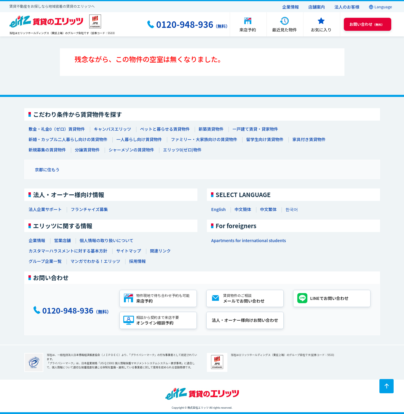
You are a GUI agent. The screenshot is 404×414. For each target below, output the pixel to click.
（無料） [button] (366, 24)
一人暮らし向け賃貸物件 (139, 139)
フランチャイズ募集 (89, 209)
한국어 (291, 209)
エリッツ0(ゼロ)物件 (182, 150)
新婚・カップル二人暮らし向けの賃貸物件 (68, 139)
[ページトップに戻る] (386, 386)
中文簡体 (242, 209)
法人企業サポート (45, 209)
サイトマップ (128, 251)
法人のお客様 (346, 7)
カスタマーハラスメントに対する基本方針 (68, 251)
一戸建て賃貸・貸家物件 (255, 129)
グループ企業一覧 (45, 261)
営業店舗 (62, 240)
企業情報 (290, 7)
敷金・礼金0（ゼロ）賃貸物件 (57, 129)
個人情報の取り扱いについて (107, 240)
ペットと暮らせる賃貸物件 (165, 129)
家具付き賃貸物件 (309, 139)
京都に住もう (47, 169)
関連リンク (160, 251)
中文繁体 (268, 209)
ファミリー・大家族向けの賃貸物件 (204, 139)
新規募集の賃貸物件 (47, 150)
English (218, 209)
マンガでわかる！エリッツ (95, 261)
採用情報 (137, 261)
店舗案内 (316, 7)
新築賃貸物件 (211, 129)
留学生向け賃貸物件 (265, 139)
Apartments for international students (248, 240)
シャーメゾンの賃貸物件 (131, 150)
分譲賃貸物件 (87, 150)
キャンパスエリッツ (112, 129)
